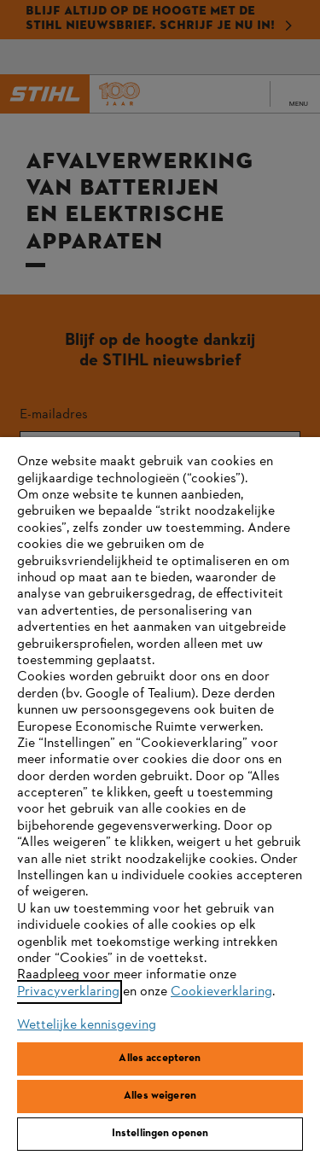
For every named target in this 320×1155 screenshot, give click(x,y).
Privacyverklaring (68, 992)
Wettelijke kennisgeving (86, 1025)
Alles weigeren (160, 1096)
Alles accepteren (160, 1058)
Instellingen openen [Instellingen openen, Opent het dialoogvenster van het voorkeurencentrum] (160, 1133)
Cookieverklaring (221, 992)
